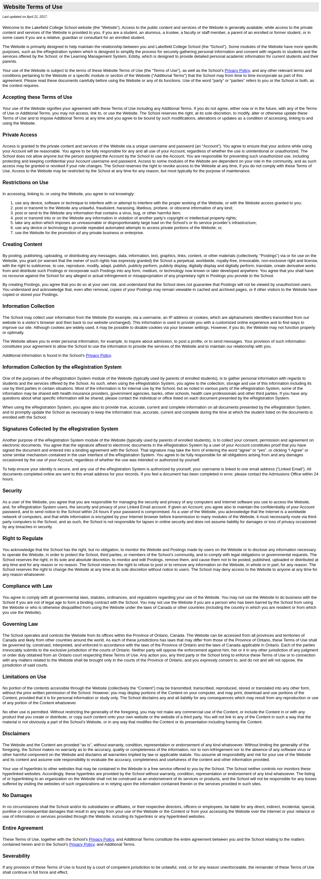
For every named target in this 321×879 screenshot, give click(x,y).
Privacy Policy (237, 70)
